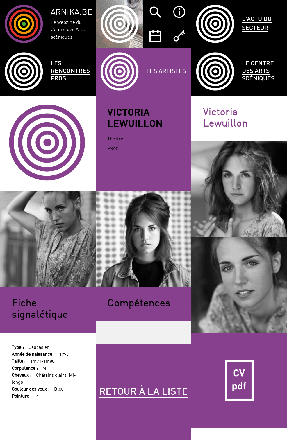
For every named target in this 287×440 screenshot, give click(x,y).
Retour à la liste (143, 392)
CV (239, 380)
